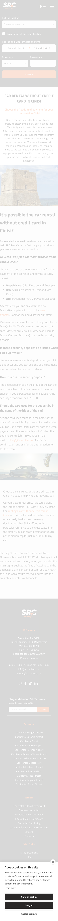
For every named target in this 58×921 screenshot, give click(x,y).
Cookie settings (29, 914)
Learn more (10, 888)
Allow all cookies (29, 897)
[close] (53, 862)
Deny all (29, 905)
